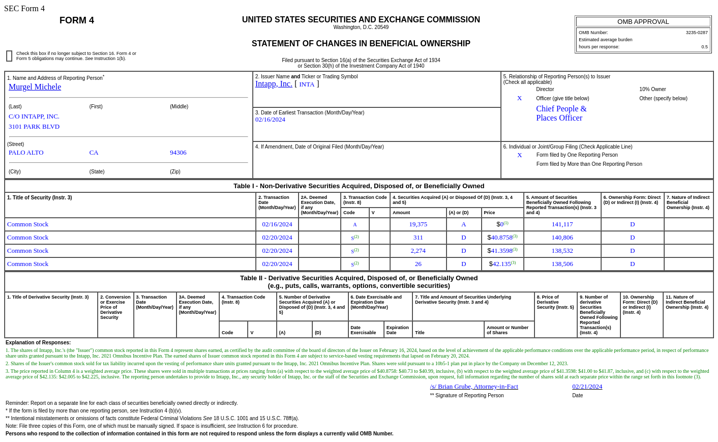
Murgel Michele (35, 86)
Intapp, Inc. (273, 83)
